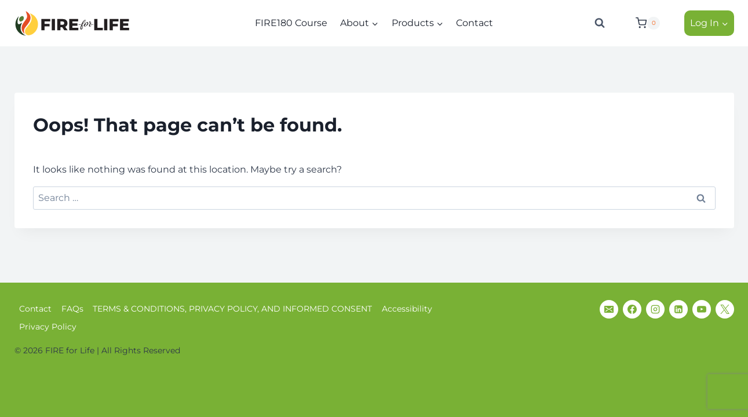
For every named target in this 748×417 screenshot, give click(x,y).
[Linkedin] (678, 309)
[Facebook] (632, 309)
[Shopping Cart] (652, 23)
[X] (725, 309)
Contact (474, 22)
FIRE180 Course (291, 22)
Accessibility (407, 308)
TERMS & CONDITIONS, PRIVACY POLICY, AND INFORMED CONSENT (232, 308)
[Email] (609, 309)
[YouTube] (701, 309)
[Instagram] (655, 309)
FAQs (72, 308)
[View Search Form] (599, 23)
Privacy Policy (47, 326)
